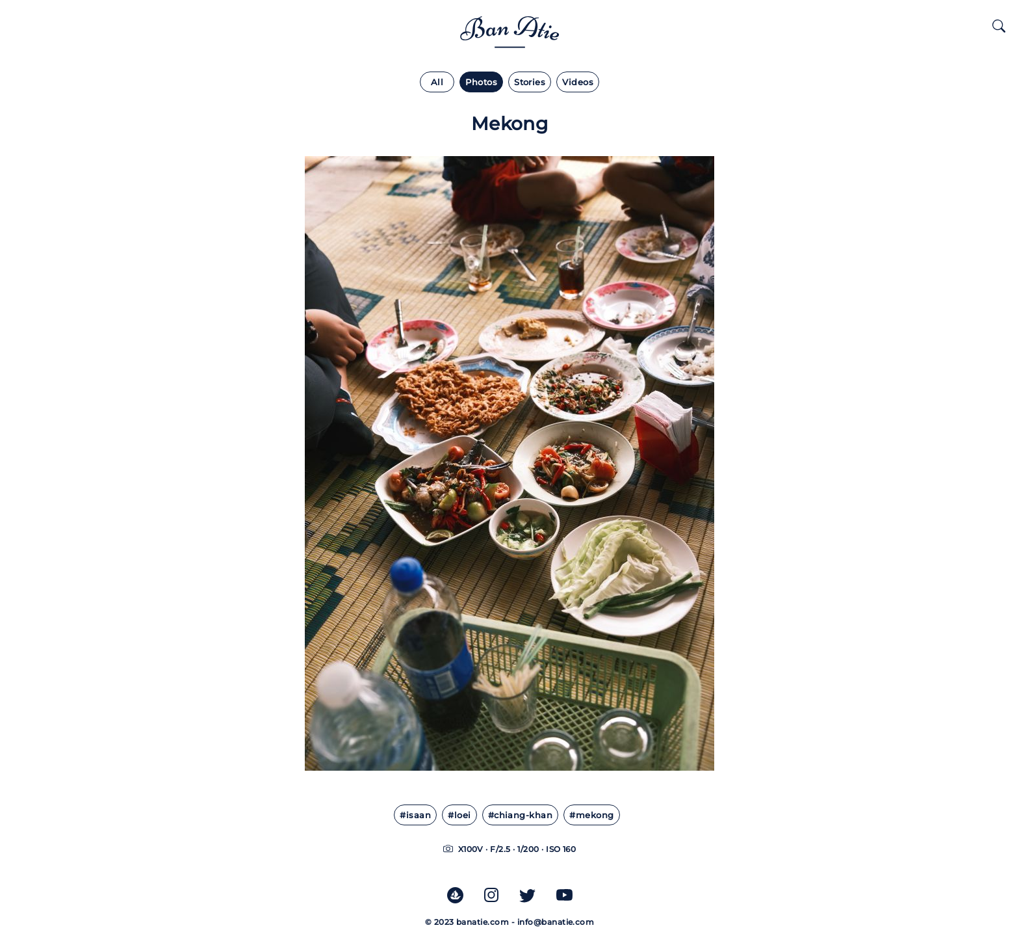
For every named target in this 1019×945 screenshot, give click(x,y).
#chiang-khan (520, 815)
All (437, 82)
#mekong (591, 815)
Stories (529, 82)
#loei (459, 815)
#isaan (415, 815)
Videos (577, 82)
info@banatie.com (556, 922)
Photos (481, 82)
